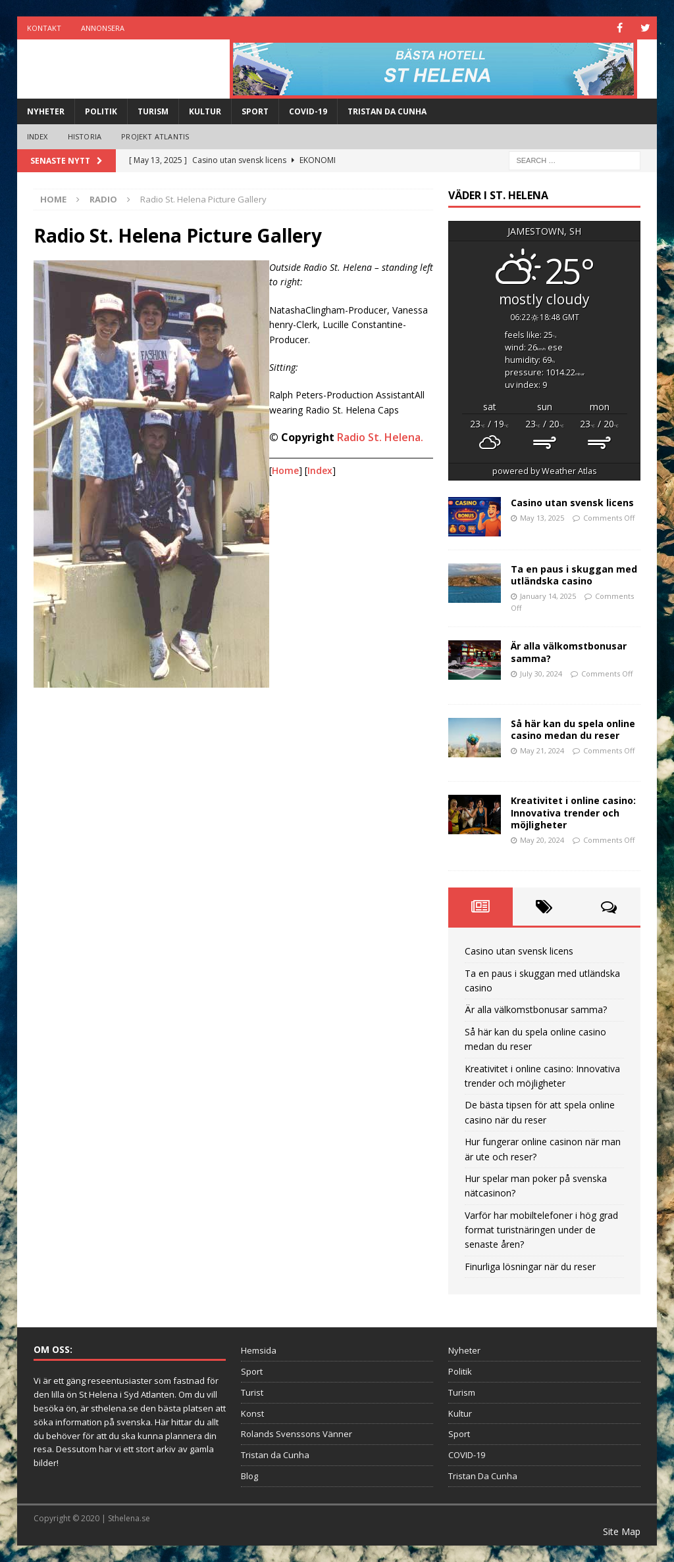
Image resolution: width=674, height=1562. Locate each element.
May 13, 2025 (542, 518)
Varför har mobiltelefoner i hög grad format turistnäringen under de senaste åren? (541, 1230)
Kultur (205, 111)
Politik (101, 111)
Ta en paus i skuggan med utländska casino (574, 575)
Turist (252, 1392)
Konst (252, 1413)
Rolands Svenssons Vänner (296, 1434)
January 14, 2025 (548, 596)
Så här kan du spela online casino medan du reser (573, 729)
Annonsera (102, 28)
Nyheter (46, 111)
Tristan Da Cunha (387, 111)
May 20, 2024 (542, 840)
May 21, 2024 (542, 750)
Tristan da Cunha (275, 1455)
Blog (249, 1476)
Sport (255, 111)
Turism (153, 111)
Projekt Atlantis (155, 136)
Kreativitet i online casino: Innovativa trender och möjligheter (573, 812)
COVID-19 (308, 111)
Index (37, 136)
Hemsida (258, 1350)
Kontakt (44, 28)
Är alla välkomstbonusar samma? (569, 652)
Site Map (621, 1531)
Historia (85, 136)
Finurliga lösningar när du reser (530, 1266)
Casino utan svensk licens (572, 502)
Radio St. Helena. (380, 437)
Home (285, 470)
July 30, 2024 (541, 673)
